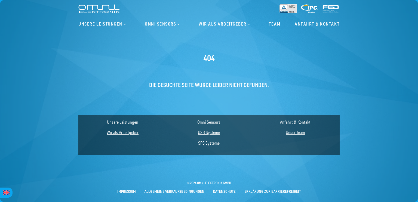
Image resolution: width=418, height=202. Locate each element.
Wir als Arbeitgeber (123, 132)
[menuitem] (6, 192)
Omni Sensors (208, 122)
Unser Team (295, 132)
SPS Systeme (209, 143)
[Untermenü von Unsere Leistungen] (125, 24)
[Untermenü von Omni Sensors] (178, 24)
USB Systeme (209, 132)
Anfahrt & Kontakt (295, 122)
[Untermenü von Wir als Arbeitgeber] (249, 24)
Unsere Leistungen (122, 122)
